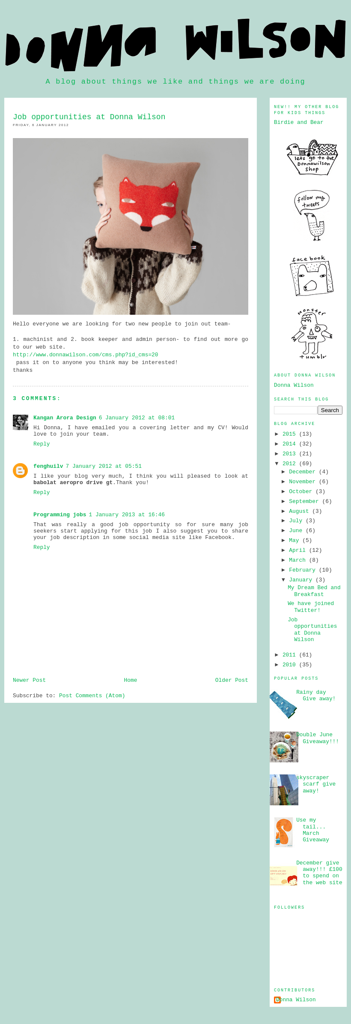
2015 (291, 434)
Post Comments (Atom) (92, 696)
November (303, 482)
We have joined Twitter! (311, 606)
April (299, 550)
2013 (291, 454)
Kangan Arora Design (64, 418)
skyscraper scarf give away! (316, 784)
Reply (41, 444)
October (302, 491)
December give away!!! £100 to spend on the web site (319, 873)
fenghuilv (48, 466)
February (303, 570)
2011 (291, 655)
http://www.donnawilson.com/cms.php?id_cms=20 (85, 355)
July (297, 521)
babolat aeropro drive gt (73, 482)
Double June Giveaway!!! (317, 738)
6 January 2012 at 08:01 (137, 418)
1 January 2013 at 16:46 (127, 515)
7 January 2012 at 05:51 (103, 466)
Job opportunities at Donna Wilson (312, 630)
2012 (291, 464)
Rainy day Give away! (316, 695)
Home (130, 680)
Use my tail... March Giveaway (312, 830)
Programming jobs (59, 515)
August (300, 511)
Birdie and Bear (299, 122)
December (303, 472)
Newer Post (29, 680)
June (297, 530)
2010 (291, 665)
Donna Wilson (294, 385)
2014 (291, 444)
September (305, 501)
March (299, 560)
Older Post (231, 680)
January (302, 580)
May (295, 540)
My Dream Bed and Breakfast (314, 590)
